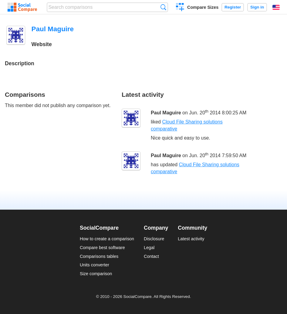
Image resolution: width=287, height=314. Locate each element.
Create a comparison (180, 8)
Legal (149, 247)
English (276, 7)
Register (233, 7)
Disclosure (154, 238)
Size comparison (96, 273)
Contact (151, 256)
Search (163, 7)
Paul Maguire (166, 112)
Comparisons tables (99, 256)
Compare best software (102, 247)
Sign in (257, 7)
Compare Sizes (202, 7)
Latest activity (191, 238)
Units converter (94, 264)
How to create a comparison (107, 238)
